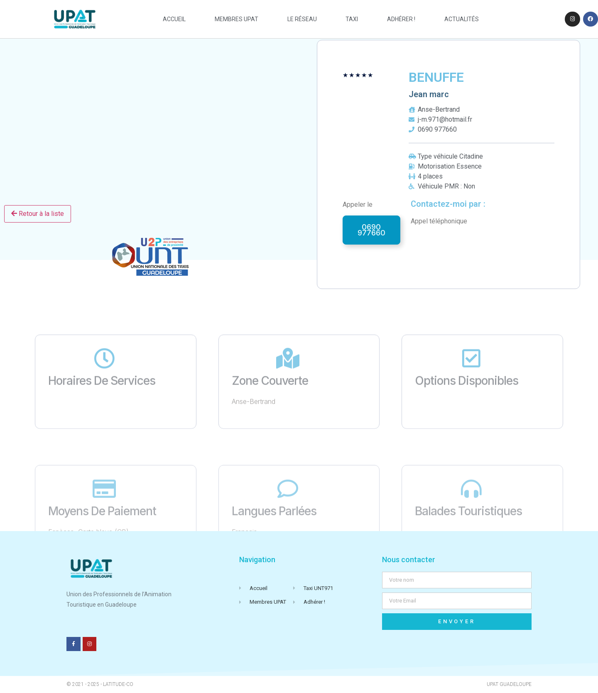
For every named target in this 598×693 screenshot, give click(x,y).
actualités (461, 19)
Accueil (174, 19)
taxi (352, 19)
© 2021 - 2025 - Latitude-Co (99, 684)
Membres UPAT (236, 19)
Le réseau (302, 19)
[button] (371, 230)
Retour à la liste (37, 214)
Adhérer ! (401, 19)
